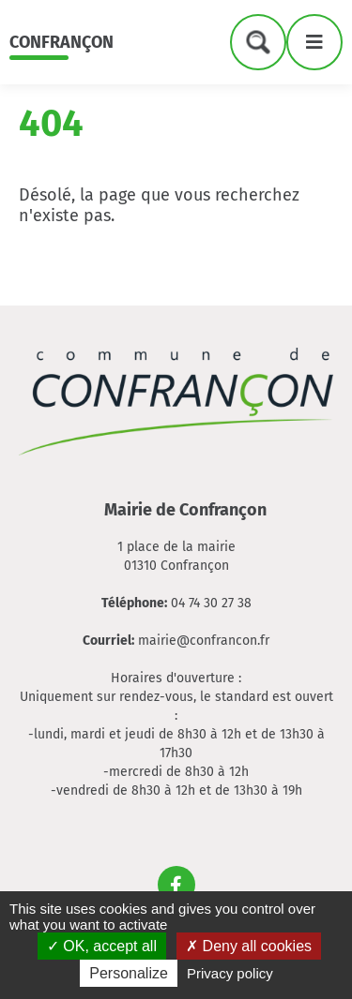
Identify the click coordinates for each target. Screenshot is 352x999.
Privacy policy (230, 973)
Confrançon (61, 42)
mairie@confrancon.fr (203, 641)
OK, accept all (102, 946)
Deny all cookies (249, 946)
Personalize (128, 973)
